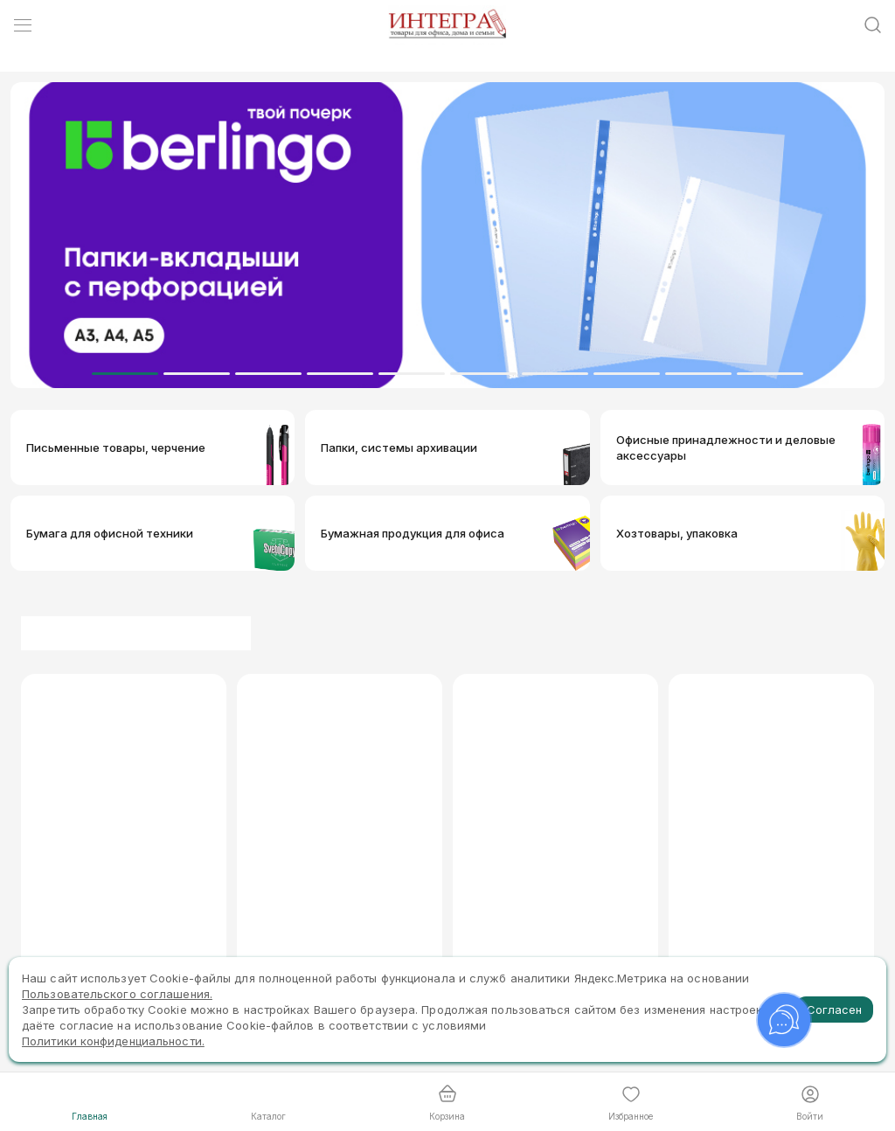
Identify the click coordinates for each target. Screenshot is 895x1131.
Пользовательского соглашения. (117, 994)
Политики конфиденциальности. (113, 1041)
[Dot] (125, 373)
